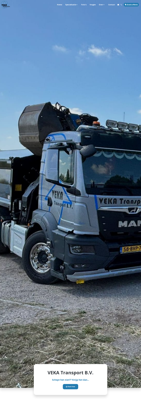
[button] (71, 5)
